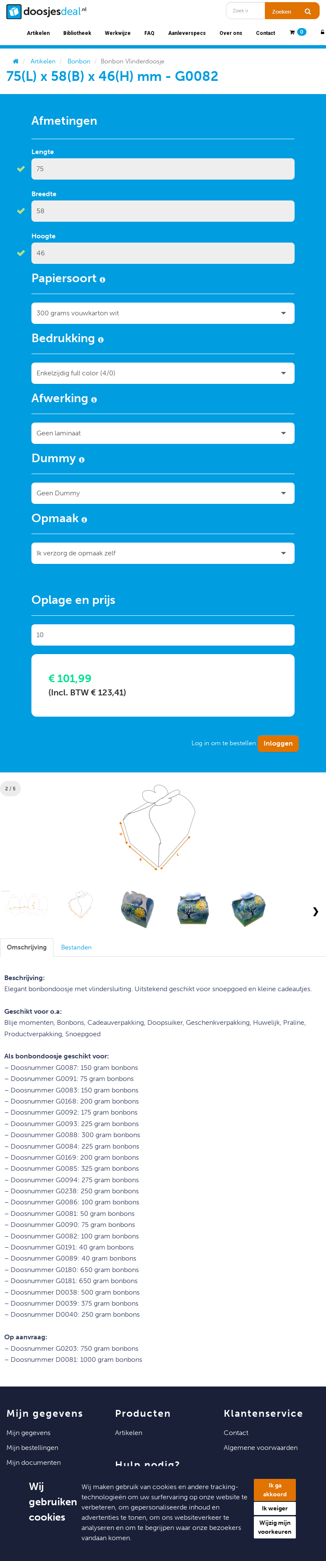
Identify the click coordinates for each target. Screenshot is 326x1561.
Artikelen (38, 33)
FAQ (149, 33)
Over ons (230, 33)
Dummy (57, 459)
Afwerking (64, 399)
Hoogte (43, 236)
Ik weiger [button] (275, 1508)
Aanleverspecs (187, 33)
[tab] (26, 947)
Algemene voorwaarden (261, 1448)
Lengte (42, 152)
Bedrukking (67, 339)
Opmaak (59, 519)
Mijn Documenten (33, 1462)
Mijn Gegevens (28, 1433)
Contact (265, 33)
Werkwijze (118, 33)
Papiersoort (68, 279)
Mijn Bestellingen (32, 1448)
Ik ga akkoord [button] (275, 1490)
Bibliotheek (77, 33)
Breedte (43, 194)
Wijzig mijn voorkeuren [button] (275, 1527)
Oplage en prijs (73, 601)
